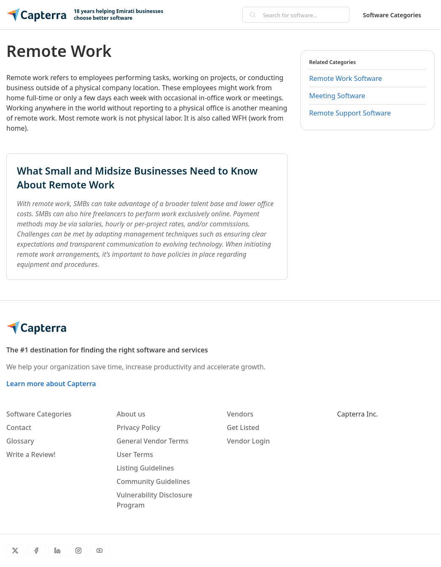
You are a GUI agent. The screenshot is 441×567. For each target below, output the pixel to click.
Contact (18, 427)
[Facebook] (36, 550)
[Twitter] (15, 550)
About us (131, 414)
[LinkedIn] (57, 550)
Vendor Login (248, 441)
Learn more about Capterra (51, 383)
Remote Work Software (345, 78)
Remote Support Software (350, 113)
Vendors (240, 414)
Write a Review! (31, 454)
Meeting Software (337, 95)
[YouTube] (99, 550)
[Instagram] (78, 550)
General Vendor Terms (152, 441)
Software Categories (392, 15)
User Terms (135, 454)
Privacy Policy (138, 427)
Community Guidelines (153, 481)
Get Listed (243, 427)
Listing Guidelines (145, 468)
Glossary (20, 441)
